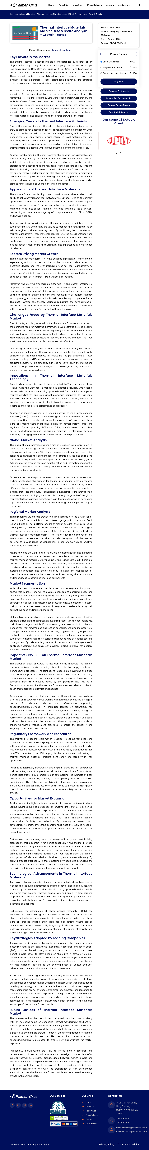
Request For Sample (119, 91)
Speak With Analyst (119, 112)
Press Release (94, 5)
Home (51, 5)
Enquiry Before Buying (119, 105)
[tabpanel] (51, 566)
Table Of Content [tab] (61, 50)
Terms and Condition (128, 1144)
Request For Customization (118, 98)
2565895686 (122, 1118)
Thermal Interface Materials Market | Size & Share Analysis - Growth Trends (63, 31)
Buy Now (118, 81)
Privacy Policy (106, 1144)
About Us (63, 5)
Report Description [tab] (39, 50)
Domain (110, 5)
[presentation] (121, 153)
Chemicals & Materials (25, 14)
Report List (77, 5)
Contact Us (124, 5)
